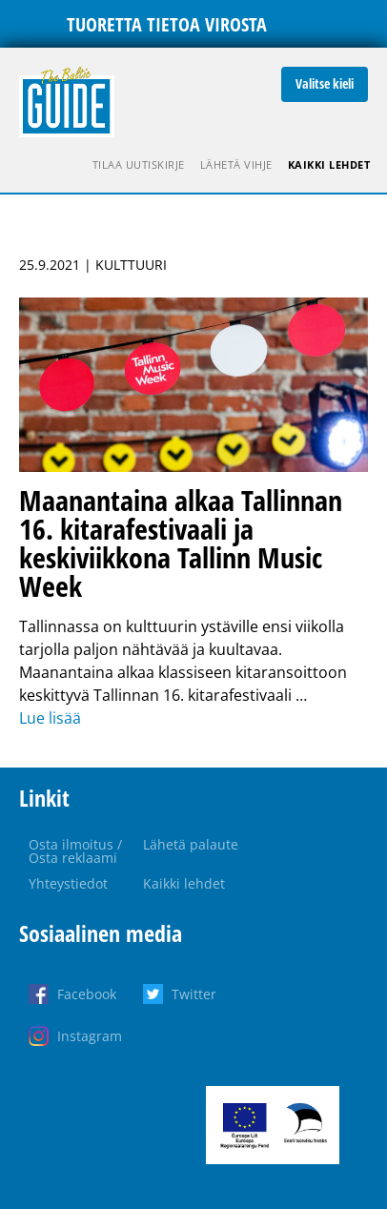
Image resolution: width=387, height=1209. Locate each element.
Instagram (89, 1036)
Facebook (86, 994)
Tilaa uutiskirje (138, 164)
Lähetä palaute (190, 844)
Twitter (194, 994)
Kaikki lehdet (329, 164)
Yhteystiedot (68, 883)
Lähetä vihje (236, 164)
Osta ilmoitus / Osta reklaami (75, 851)
